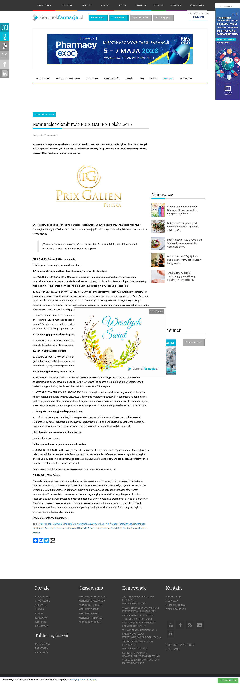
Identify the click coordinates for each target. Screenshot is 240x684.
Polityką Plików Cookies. (83, 679)
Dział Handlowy (176, 605)
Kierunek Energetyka (92, 596)
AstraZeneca (125, 523)
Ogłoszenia (42, 643)
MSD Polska (90, 528)
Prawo (153, 78)
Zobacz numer (193, 342)
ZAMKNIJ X (156, 311)
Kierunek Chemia (89, 609)
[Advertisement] (90, 95)
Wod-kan (158, 5)
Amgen (114, 523)
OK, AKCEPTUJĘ (228, 680)
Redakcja (172, 600)
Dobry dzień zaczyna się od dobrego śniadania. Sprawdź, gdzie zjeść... (183, 227)
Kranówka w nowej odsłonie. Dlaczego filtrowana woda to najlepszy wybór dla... (182, 210)
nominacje (103, 528)
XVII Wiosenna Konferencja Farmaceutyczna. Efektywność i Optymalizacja (141, 634)
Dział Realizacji (176, 609)
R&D (142, 78)
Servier (36, 532)
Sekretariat (173, 596)
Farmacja (140, 5)
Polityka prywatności (180, 645)
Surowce (87, 5)
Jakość (129, 78)
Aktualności (43, 78)
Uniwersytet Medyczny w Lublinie (91, 523)
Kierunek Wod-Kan (90, 622)
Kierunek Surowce (90, 605)
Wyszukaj (197, 5)
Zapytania (41, 648)
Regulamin (172, 649)
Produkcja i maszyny (68, 78)
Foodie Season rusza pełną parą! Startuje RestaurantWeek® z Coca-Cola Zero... (184, 243)
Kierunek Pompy (89, 613)
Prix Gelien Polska (120, 528)
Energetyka (44, 5)
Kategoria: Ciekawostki (45, 135)
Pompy (122, 5)
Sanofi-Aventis (139, 528)
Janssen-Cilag (75, 528)
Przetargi (41, 652)
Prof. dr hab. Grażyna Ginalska (55, 523)
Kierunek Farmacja (91, 617)
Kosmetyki (176, 5)
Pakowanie (92, 78)
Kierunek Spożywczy (92, 600)
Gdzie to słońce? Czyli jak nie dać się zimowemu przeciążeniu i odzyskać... (184, 260)
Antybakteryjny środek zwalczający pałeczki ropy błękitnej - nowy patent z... (181, 276)
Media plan (185, 78)
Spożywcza (66, 5)
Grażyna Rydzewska (55, 528)
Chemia (105, 5)
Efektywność (111, 78)
